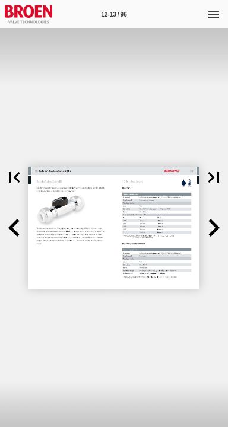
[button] (14, 177)
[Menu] (214, 14)
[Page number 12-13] (114, 14)
